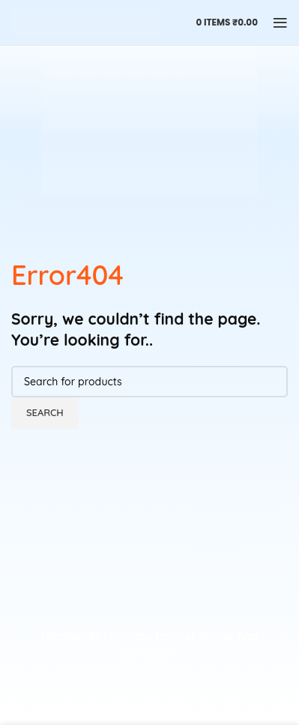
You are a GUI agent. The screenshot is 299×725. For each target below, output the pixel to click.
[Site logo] (86, 21)
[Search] (149, 381)
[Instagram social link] (123, 699)
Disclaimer (70, 635)
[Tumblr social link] (204, 699)
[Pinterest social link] (177, 699)
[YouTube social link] (150, 699)
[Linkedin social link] (231, 699)
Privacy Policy (148, 635)
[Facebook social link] (69, 699)
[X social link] (96, 699)
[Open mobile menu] (280, 22)
